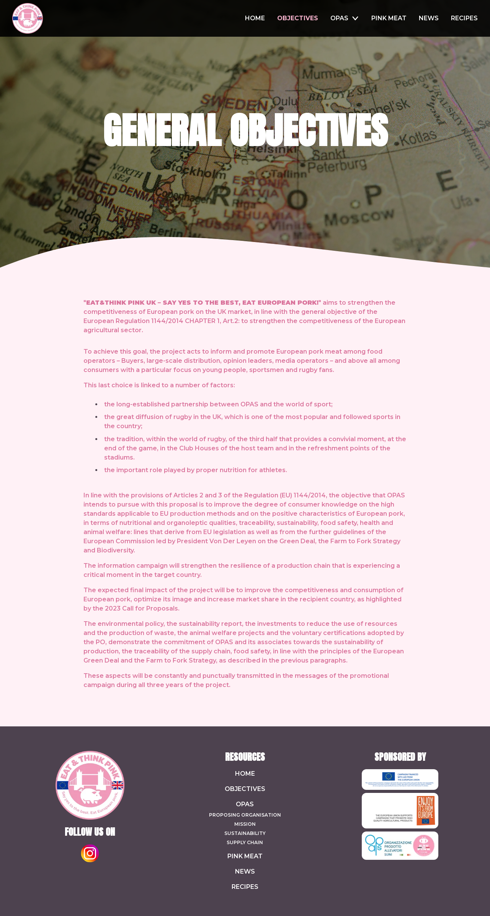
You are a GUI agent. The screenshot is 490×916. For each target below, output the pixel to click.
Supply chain (245, 842)
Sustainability (245, 833)
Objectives (245, 789)
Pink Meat (245, 856)
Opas (245, 804)
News (245, 871)
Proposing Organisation (245, 815)
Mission (245, 824)
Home (245, 773)
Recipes (245, 886)
